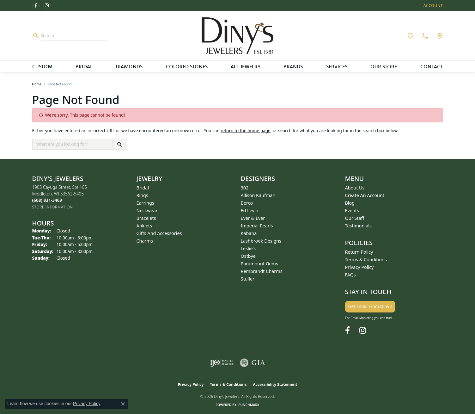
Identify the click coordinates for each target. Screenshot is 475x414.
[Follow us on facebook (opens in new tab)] (36, 5)
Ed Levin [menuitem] (250, 210)
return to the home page (246, 130)
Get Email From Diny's (370, 306)
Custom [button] (42, 66)
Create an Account (365, 195)
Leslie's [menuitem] (248, 248)
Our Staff (354, 218)
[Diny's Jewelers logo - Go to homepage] (237, 35)
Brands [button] (293, 66)
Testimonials (358, 226)
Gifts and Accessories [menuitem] (159, 233)
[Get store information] (52, 207)
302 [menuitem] (245, 188)
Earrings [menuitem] (145, 203)
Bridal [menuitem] (143, 188)
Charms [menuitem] (145, 241)
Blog (350, 203)
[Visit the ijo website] (222, 363)
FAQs (350, 275)
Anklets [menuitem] (144, 226)
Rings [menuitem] (142, 195)
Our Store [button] (383, 66)
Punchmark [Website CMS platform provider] (248, 405)
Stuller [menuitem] (247, 279)
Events (352, 210)
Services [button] (336, 66)
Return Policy (359, 252)
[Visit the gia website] (252, 363)
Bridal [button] (84, 66)
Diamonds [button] (129, 66)
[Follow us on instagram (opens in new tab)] (47, 5)
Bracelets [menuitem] (146, 218)
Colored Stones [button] (187, 66)
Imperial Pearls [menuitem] (257, 226)
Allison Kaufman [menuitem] (258, 195)
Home (37, 84)
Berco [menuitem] (247, 203)
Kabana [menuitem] (249, 233)
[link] (424, 35)
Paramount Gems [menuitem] (259, 264)
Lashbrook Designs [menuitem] (261, 241)
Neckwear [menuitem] (147, 210)
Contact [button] (431, 66)
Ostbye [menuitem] (248, 256)
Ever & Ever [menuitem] (253, 218)
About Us (355, 188)
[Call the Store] (47, 200)
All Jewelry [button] (245, 66)
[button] (432, 5)
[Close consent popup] (123, 404)
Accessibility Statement (275, 384)
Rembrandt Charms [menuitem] (262, 271)
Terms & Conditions (366, 259)
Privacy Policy (359, 267)
